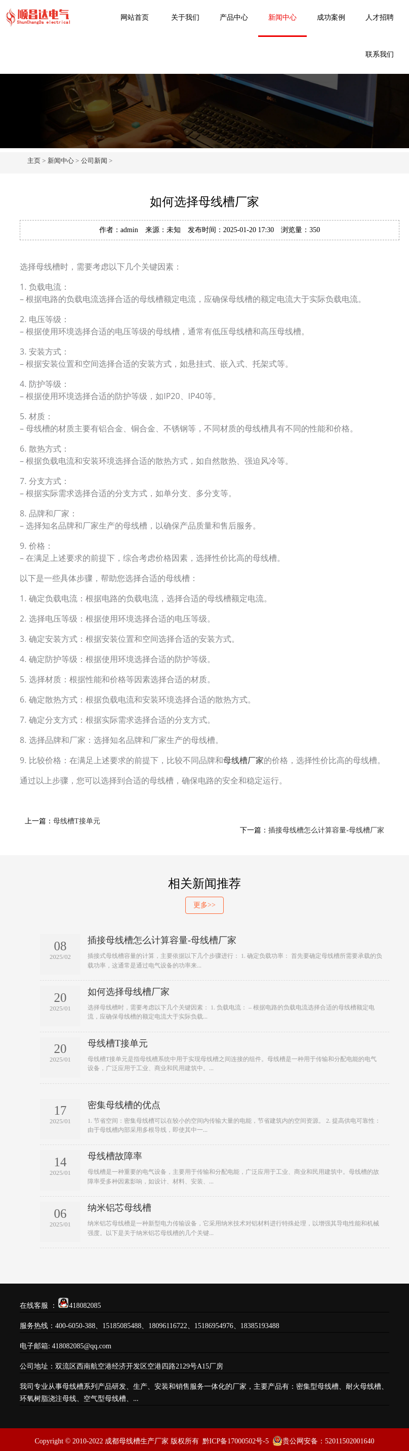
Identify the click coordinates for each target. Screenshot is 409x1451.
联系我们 (379, 54)
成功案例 (331, 17)
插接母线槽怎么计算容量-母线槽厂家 (326, 830)
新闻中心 (282, 17)
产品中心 (234, 17)
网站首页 (134, 17)
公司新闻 (94, 160)
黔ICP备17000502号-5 (235, 1441)
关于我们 (185, 17)
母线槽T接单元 (76, 821)
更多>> (204, 905)
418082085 (85, 1305)
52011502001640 (349, 1441)
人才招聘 (379, 17)
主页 (33, 160)
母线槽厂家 (243, 760)
